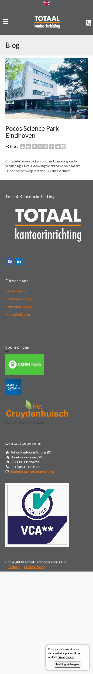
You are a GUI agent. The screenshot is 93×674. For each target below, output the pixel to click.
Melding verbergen (67, 664)
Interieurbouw (15, 291)
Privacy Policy (34, 567)
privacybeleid (66, 657)
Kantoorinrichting (18, 299)
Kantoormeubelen (18, 307)
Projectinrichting (17, 314)
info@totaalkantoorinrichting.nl (33, 471)
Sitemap (14, 567)
